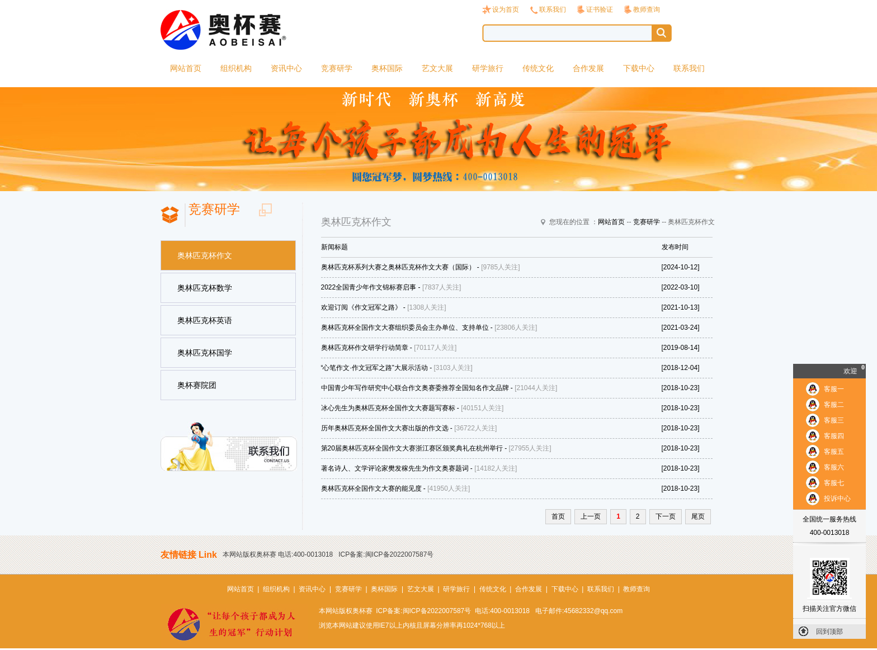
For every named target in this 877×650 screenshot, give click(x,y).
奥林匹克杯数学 (204, 287)
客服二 (834, 405)
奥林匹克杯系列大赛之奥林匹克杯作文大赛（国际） (398, 267)
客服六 (834, 467)
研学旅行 (487, 68)
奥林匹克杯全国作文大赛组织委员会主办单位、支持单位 (405, 327)
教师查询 (646, 9)
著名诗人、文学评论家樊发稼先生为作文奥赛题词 (395, 468)
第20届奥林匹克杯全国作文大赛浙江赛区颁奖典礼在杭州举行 (412, 448)
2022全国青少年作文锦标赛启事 (369, 287)
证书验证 (599, 9)
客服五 (834, 452)
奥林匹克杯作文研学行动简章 (364, 348)
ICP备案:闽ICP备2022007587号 (385, 554)
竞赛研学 (336, 68)
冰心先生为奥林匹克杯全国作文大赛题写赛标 (388, 408)
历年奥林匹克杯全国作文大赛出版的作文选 (385, 428)
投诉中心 (837, 498)
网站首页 (185, 68)
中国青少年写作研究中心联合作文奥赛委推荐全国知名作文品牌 (415, 388)
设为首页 (505, 9)
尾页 (698, 516)
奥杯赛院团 (196, 385)
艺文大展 (437, 68)
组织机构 (236, 68)
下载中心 (638, 68)
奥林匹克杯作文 (204, 255)
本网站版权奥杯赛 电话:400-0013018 (278, 554)
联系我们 (552, 9)
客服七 (834, 483)
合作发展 (588, 68)
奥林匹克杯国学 (204, 352)
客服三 (834, 420)
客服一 (834, 389)
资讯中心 (286, 68)
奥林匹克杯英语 (204, 320)
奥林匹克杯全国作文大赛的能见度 (371, 488)
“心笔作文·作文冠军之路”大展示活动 (374, 368)
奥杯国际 (387, 68)
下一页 (666, 516)
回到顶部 (829, 631)
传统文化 (538, 68)
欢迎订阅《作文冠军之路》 (361, 307)
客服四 (834, 436)
